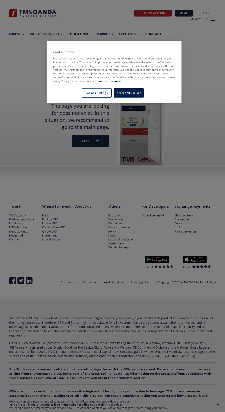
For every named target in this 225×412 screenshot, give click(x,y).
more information (111, 81)
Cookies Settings (97, 92)
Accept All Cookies (129, 92)
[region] (114, 72)
